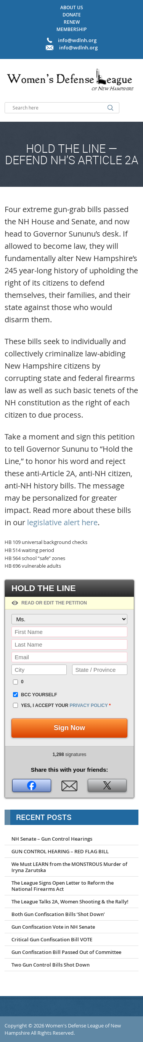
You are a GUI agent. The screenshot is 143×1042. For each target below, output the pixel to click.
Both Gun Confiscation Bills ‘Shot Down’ (58, 914)
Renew (72, 22)
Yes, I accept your (66, 705)
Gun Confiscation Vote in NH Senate (53, 926)
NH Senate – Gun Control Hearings (51, 838)
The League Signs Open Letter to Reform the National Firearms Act (62, 885)
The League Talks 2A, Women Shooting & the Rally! (70, 901)
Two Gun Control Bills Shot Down (50, 964)
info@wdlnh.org (78, 47)
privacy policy (88, 705)
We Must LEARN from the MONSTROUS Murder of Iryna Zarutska (69, 867)
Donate (72, 14)
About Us (71, 7)
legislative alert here (62, 522)
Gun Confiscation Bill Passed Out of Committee (66, 952)
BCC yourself (39, 694)
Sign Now (69, 728)
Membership (71, 29)
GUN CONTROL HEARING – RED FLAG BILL (60, 851)
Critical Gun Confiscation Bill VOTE (51, 939)
